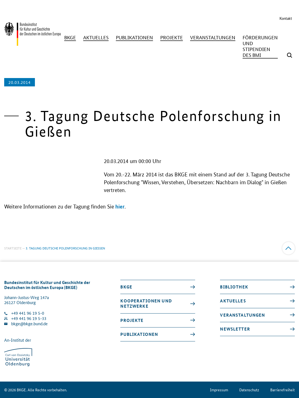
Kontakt (285, 18)
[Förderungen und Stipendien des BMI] (260, 46)
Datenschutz (249, 389)
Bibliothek (234, 287)
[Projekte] (171, 37)
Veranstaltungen (242, 315)
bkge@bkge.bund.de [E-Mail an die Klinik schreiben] (29, 323)
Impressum (219, 389)
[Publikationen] (134, 37)
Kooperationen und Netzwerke (146, 303)
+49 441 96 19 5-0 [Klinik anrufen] (27, 313)
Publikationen (139, 334)
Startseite (12, 248)
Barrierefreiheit (282, 389)
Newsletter (235, 329)
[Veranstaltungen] (212, 37)
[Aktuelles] (96, 37)
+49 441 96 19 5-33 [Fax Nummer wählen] (28, 318)
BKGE (126, 287)
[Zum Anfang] (288, 248)
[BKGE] (70, 37)
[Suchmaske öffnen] (289, 55)
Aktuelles (233, 301)
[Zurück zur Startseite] (32, 43)
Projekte (131, 320)
